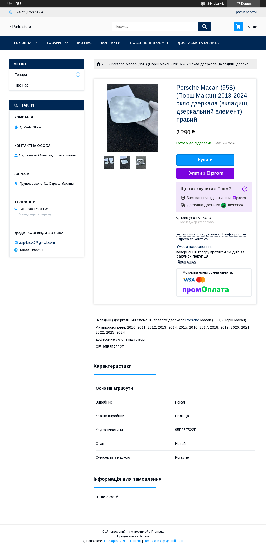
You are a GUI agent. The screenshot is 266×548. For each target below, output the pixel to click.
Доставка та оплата (198, 43)
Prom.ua (157, 531)
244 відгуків (216, 3)
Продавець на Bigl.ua (133, 536)
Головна (22, 43)
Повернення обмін (149, 43)
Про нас (83, 43)
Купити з (205, 173)
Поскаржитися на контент (122, 541)
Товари (53, 43)
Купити (205, 159)
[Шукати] (204, 26)
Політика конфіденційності (163, 541)
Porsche (192, 320)
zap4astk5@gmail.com (37, 243)
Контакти (111, 43)
